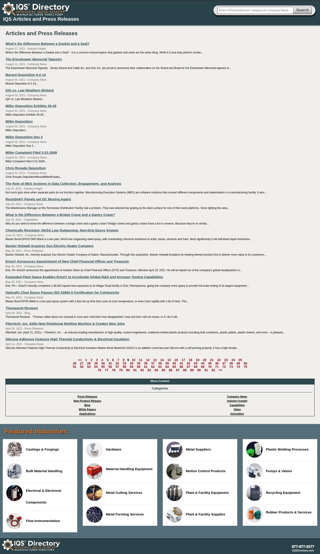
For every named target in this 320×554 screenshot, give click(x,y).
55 (103, 367)
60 (138, 367)
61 (146, 367)
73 (231, 367)
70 (210, 367)
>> (220, 370)
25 (240, 360)
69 (203, 367)
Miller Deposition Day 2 (24, 137)
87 (178, 370)
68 (195, 367)
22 (219, 360)
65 (174, 367)
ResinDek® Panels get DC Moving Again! (38, 199)
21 (212, 360)
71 (217, 367)
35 (138, 363)
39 (167, 363)
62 (153, 367)
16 (176, 360)
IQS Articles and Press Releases (41, 19)
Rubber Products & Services (279, 514)
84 (156, 370)
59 (131, 367)
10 (133, 360)
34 (131, 363)
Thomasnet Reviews (21, 308)
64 (167, 367)
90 (199, 370)
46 (217, 363)
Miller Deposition (19, 121)
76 (99, 370)
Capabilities (237, 405)
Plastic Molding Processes (277, 450)
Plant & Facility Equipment (197, 493)
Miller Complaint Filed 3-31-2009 (31, 152)
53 (89, 367)
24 (233, 360)
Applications (87, 413)
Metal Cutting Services (114, 493)
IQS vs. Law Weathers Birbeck (29, 90)
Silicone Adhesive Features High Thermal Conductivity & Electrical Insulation (67, 339)
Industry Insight (237, 401)
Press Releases (87, 396)
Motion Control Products (196, 471)
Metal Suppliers (188, 450)
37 (153, 363)
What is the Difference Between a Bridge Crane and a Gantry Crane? (60, 215)
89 (192, 370)
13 (155, 360)
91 (206, 370)
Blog (87, 405)
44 (203, 363)
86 (170, 370)
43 (195, 363)
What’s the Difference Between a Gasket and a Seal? (47, 44)
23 (226, 360)
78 (114, 370)
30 (103, 363)
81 (135, 370)
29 (96, 363)
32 (117, 363)
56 (110, 367)
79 (121, 370)
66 (181, 367)
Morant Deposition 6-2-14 (25, 75)
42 (188, 363)
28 (89, 363)
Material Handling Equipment (119, 471)
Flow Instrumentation (33, 521)
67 (188, 367)
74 (238, 367)
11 (140, 360)
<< (80, 360)
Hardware (103, 450)
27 (82, 363)
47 (224, 363)
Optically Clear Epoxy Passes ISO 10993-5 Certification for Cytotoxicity (62, 292)
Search (302, 10)
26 (74, 363)
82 (142, 370)
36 (146, 363)
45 (210, 363)
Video (237, 409)
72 (224, 367)
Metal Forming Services (115, 514)
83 (149, 370)
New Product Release (87, 401)
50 (245, 363)
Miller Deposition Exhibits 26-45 (30, 106)
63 (160, 367)
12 (148, 360)
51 (74, 367)
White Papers (87, 409)
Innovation (237, 413)
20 (204, 360)
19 (197, 360)
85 (163, 370)
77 (106, 370)
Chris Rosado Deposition (25, 168)
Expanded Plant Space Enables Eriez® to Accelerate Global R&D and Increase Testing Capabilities (84, 277)
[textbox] (255, 10)
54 (96, 367)
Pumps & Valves (269, 471)
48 (231, 363)
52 (82, 367)
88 (185, 370)
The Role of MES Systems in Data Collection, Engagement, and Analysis (63, 183)
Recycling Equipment (273, 493)
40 (174, 363)
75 (245, 367)
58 (124, 367)
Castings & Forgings (32, 450)
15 (169, 360)
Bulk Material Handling (34, 471)
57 (117, 367)
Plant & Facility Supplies (195, 514)
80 (128, 370)
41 (181, 363)
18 (190, 360)
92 (213, 370)
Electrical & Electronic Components (34, 494)
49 (238, 363)
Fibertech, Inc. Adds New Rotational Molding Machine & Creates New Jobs (65, 323)
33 (124, 363)
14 (162, 360)
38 (160, 363)
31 (110, 363)
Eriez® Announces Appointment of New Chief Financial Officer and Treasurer (67, 261)
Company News (237, 396)
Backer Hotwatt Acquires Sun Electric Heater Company (49, 246)
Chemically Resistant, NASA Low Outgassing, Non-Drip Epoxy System (61, 230)
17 (183, 360)
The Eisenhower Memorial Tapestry (33, 59)
